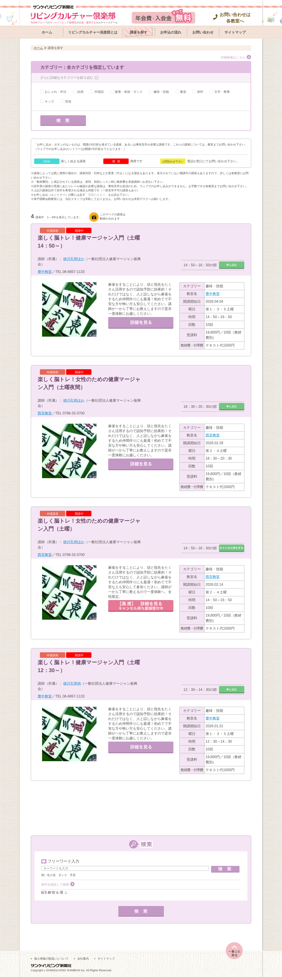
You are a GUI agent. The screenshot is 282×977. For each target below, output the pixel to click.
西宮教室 (45, 413)
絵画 (80, 91)
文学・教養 (222, 91)
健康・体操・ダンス (129, 91)
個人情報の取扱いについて (51, 957)
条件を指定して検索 (55, 884)
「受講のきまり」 (96, 194)
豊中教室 (45, 272)
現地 (68, 101)
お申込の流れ (170, 32)
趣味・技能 (161, 91)
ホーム (47, 32)
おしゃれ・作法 (55, 91)
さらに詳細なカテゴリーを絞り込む (66, 77)
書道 (183, 91)
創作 (200, 91)
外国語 (99, 91)
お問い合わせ (202, 32)
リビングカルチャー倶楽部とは (92, 32)
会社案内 (83, 957)
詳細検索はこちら (233, 57)
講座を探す (138, 32)
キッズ (49, 101)
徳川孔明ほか (73, 259)
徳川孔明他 (72, 683)
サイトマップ (235, 32)
